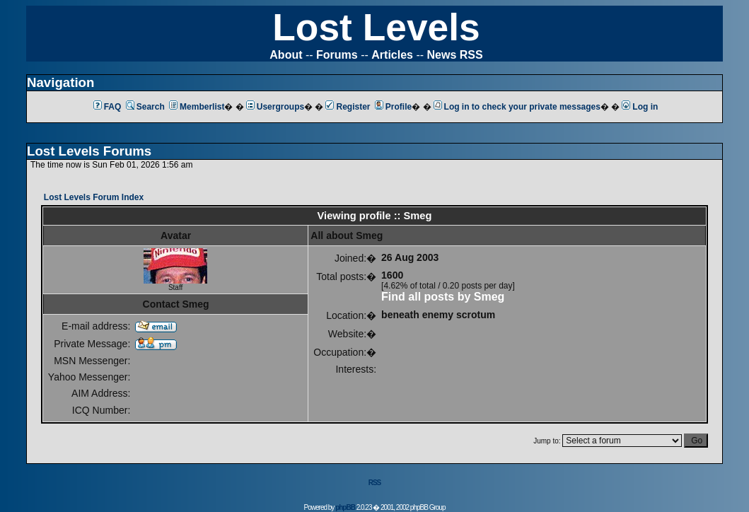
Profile (393, 107)
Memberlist (196, 107)
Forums (337, 55)
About (285, 55)
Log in (640, 107)
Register (347, 107)
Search (145, 107)
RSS (374, 483)
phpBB (345, 507)
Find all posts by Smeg (442, 297)
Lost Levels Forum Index (94, 197)
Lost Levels (376, 27)
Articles (392, 55)
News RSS (455, 55)
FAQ (107, 107)
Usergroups (275, 107)
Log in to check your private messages (517, 107)
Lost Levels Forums (89, 151)
